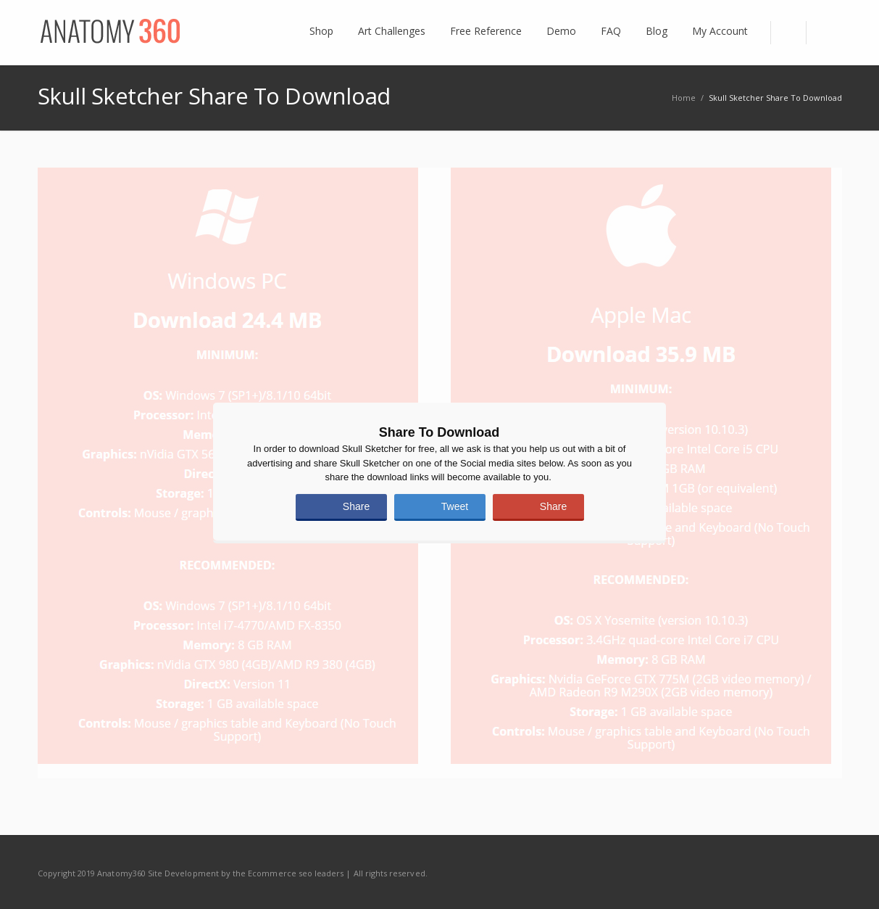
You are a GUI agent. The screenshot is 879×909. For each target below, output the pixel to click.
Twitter (797, 872)
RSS (827, 872)
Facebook (766, 872)
